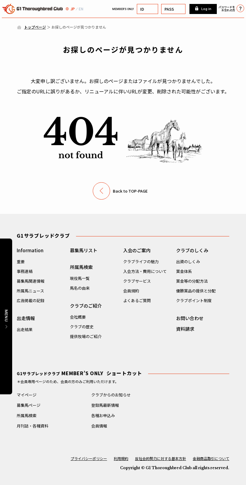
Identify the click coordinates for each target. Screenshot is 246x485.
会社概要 (78, 317)
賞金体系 (184, 271)
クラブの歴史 (82, 327)
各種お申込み (103, 415)
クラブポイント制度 (194, 300)
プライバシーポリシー (89, 458)
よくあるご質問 (137, 300)
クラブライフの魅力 (141, 261)
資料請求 (185, 329)
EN (81, 8)
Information (30, 250)
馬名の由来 (80, 288)
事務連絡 (25, 271)
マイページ (26, 395)
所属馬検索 (81, 267)
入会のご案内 (137, 250)
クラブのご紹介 (86, 305)
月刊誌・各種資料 (32, 426)
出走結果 (25, 329)
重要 (21, 261)
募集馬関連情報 (30, 281)
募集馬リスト (83, 250)
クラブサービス (137, 281)
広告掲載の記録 (30, 300)
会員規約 (131, 291)
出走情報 (26, 318)
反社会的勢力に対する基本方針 (160, 458)
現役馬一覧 (80, 278)
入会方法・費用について (145, 271)
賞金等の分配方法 (192, 281)
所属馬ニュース (30, 291)
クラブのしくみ (192, 250)
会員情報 (99, 426)
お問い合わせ (189, 318)
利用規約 (121, 458)
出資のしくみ (188, 261)
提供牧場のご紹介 (86, 336)
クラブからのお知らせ (111, 395)
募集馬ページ (28, 405)
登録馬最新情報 (105, 405)
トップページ (35, 27)
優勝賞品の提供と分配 (196, 291)
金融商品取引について (211, 458)
